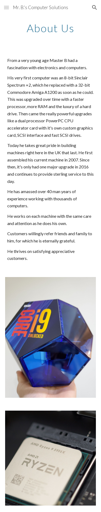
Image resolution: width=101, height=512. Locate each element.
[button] (6, 7)
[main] (50, 28)
